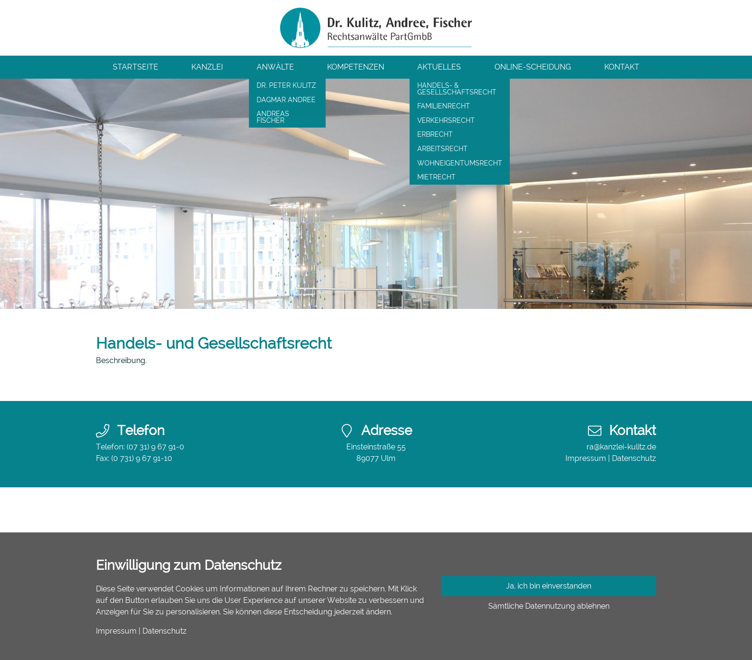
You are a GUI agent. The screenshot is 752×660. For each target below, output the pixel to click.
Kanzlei (207, 66)
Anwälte (275, 66)
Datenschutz (634, 458)
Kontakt (621, 66)
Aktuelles (439, 66)
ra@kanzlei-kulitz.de (621, 446)
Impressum (585, 458)
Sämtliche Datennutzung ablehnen (549, 606)
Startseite (135, 66)
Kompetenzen (355, 66)
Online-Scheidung (532, 66)
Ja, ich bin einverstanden (548, 585)
